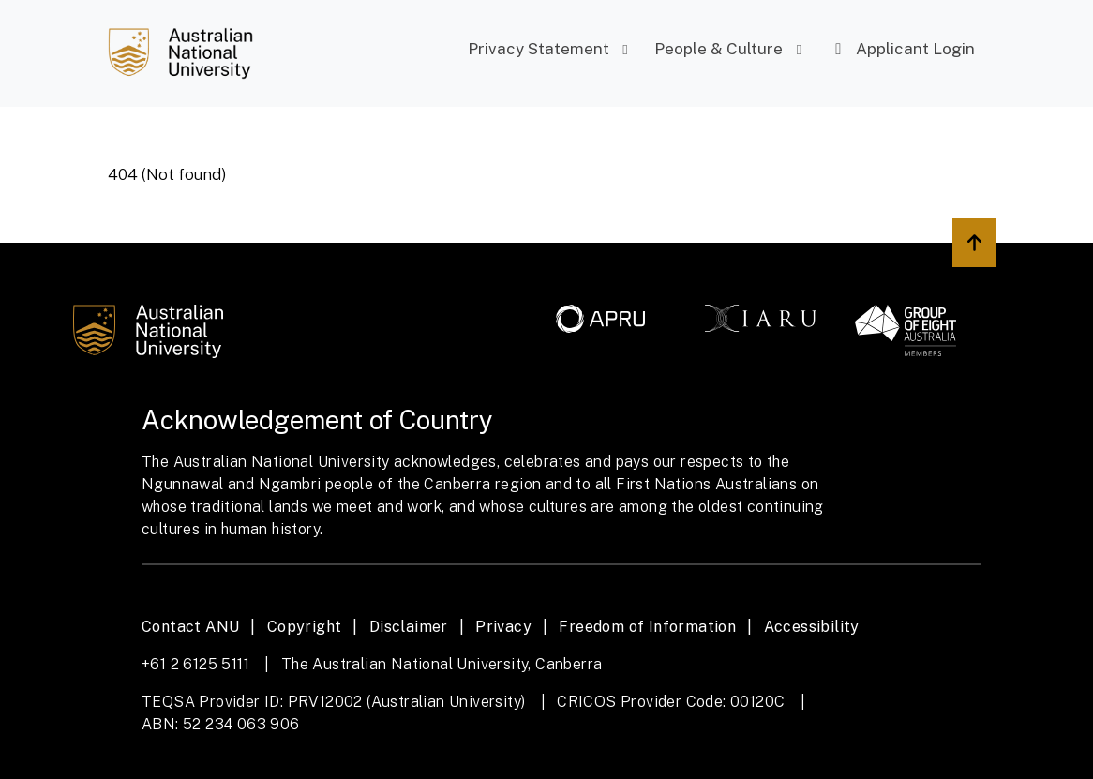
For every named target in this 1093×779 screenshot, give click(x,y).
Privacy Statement (551, 48)
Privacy (503, 627)
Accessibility (812, 627)
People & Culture (731, 48)
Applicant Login (902, 48)
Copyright (304, 627)
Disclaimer (408, 627)
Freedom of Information (647, 627)
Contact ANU (190, 627)
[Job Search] (180, 53)
